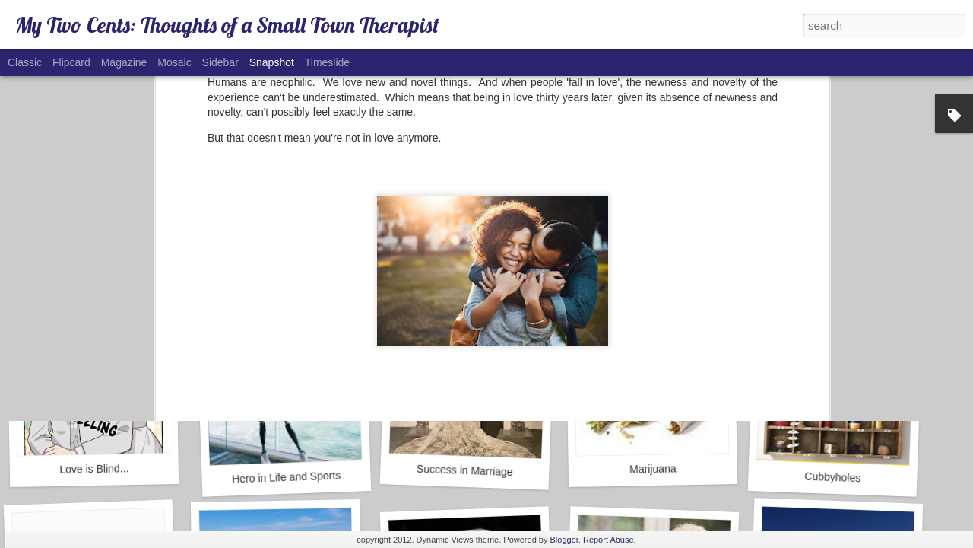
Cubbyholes (832, 477)
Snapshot (271, 62)
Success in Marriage (465, 470)
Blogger (564, 539)
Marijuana (653, 468)
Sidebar (220, 62)
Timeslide (327, 62)
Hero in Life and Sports (286, 477)
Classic (25, 62)
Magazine (124, 62)
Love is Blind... (93, 469)
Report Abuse (608, 539)
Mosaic (174, 62)
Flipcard (71, 62)
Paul (558, 189)
